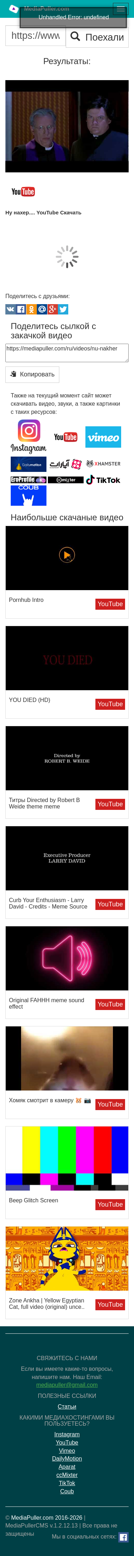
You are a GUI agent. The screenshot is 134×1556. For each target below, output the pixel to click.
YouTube (110, 604)
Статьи (67, 1407)
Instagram (67, 1434)
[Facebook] (123, 1537)
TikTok (67, 1483)
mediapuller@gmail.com (67, 1385)
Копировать (32, 374)
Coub (67, 1491)
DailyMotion (67, 1459)
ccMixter (67, 1475)
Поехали (97, 37)
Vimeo (67, 1451)
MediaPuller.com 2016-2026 (46, 1518)
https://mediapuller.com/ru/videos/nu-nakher (67, 353)
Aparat (67, 1467)
